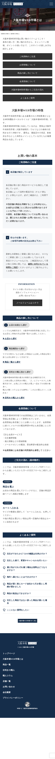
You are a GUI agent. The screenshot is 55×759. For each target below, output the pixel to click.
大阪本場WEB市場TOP (5, 33)
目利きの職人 (9, 670)
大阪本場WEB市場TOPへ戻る (27, 620)
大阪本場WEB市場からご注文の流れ (27, 90)
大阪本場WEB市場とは (13, 659)
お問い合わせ (9, 687)
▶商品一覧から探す (12, 362)
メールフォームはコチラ (27, 303)
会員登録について (27, 81)
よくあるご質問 (27, 98)
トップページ (9, 653)
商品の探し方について (27, 73)
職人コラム (8, 676)
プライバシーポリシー (13, 698)
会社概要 (7, 692)
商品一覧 (7, 665)
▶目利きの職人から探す (14, 398)
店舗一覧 (7, 681)
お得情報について (27, 65)
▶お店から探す (10, 339)
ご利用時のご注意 (28, 56)
